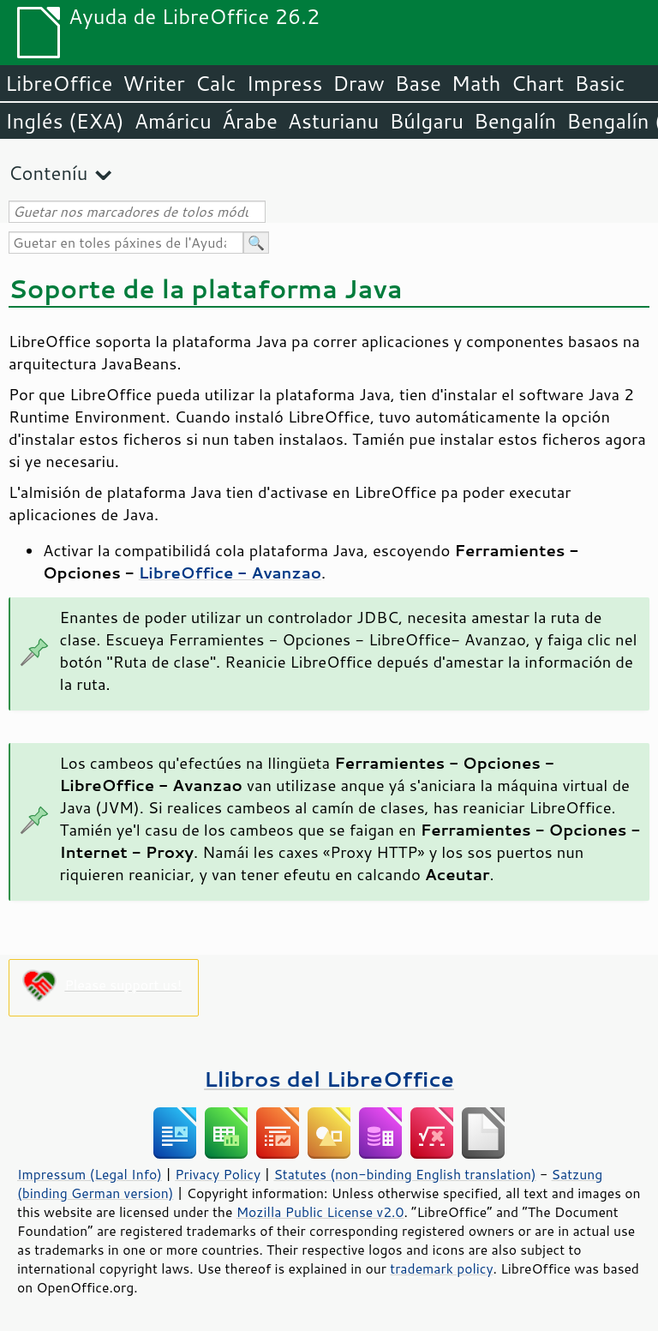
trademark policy (441, 1268)
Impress (285, 83)
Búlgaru (426, 120)
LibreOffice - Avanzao (230, 572)
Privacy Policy (217, 1174)
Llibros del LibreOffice (329, 1079)
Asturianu (334, 120)
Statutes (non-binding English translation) (404, 1174)
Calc (215, 83)
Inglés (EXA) (64, 120)
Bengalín (515, 120)
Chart (537, 83)
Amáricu (173, 120)
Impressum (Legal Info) (89, 1174)
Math (476, 83)
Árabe (250, 120)
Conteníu (48, 172)
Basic (599, 83)
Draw (358, 83)
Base (418, 83)
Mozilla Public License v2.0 (320, 1211)
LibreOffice (58, 83)
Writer (153, 83)
